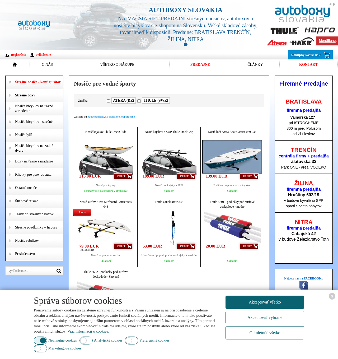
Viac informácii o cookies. (88, 331)
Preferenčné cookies (154, 340)
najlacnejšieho (96, 116)
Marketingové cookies (64, 348)
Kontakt (308, 65)
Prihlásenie (43, 55)
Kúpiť (121, 176)
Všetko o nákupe (117, 65)
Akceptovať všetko (265, 302)
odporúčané (128, 116)
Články (255, 65)
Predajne (200, 65)
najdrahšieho (112, 116)
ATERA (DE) (123, 100)
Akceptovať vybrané (264, 317)
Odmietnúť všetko (265, 332)
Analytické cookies (108, 340)
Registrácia (18, 55)
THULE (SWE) (156, 100)
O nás (47, 65)
